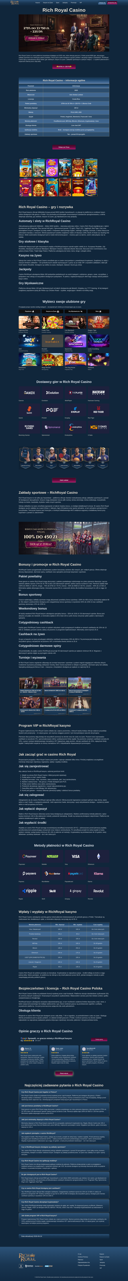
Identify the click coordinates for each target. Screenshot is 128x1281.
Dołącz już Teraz (64, 147)
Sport (57, 2)
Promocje (73, 2)
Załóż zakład (64, 480)
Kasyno (38, 2)
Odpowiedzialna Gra (84, 1262)
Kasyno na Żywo (48, 2)
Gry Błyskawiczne (75, 311)
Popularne (29, 311)
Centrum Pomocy (83, 1257)
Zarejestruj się (112, 2)
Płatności (80, 1259)
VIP (81, 2)
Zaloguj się (102, 2)
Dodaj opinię (99, 1039)
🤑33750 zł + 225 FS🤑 (64, 66)
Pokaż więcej (64, 1073)
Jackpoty (65, 2)
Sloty (98, 311)
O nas (79, 1254)
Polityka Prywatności (84, 1265)
